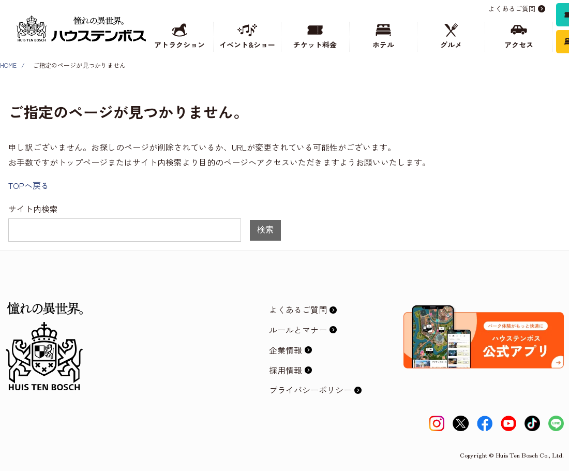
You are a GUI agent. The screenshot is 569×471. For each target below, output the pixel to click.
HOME (8, 65)
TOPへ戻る (28, 185)
